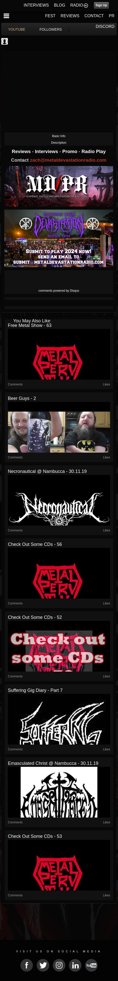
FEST (50, 16)
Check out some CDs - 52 (35, 617)
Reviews (22, 151)
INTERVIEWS (36, 5)
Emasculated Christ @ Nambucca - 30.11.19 (53, 763)
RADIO (76, 5)
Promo (70, 151)
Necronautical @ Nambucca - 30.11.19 (47, 471)
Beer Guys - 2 (22, 398)
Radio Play (93, 151)
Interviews (47, 151)
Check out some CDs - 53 (35, 836)
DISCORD (105, 26)
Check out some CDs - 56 (35, 544)
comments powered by (58, 290)
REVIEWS (70, 16)
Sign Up (101, 5)
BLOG (59, 5)
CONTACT (94, 16)
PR (111, 16)
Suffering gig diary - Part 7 (35, 690)
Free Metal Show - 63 (30, 325)
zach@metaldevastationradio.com (68, 160)
